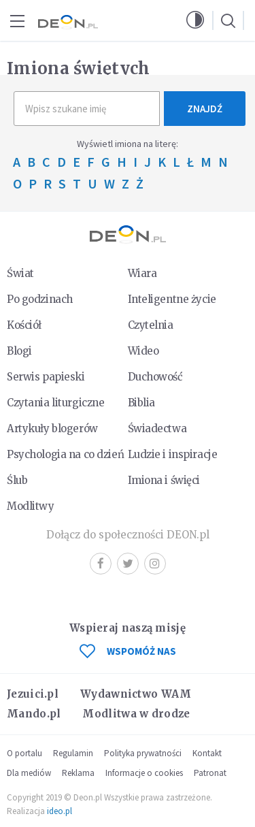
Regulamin (73, 753)
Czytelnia (150, 325)
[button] (195, 20)
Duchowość (155, 376)
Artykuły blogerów (52, 428)
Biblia (141, 402)
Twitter (127, 563)
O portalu (24, 753)
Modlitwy (30, 506)
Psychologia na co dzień (65, 454)
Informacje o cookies (144, 773)
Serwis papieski (46, 376)
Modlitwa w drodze (136, 713)
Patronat (210, 773)
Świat (20, 273)
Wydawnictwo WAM (136, 693)
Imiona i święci (164, 480)
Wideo (143, 350)
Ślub (17, 480)
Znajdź (204, 108)
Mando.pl (34, 713)
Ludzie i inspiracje (173, 454)
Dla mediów (29, 773)
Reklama (78, 773)
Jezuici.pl (32, 693)
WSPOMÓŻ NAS (128, 651)
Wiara (142, 273)
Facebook (100, 563)
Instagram (155, 563)
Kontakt (207, 753)
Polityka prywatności (143, 753)
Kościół (24, 325)
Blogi (19, 350)
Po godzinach (40, 299)
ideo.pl (59, 811)
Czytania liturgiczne (55, 402)
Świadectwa (157, 428)
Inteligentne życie (172, 299)
